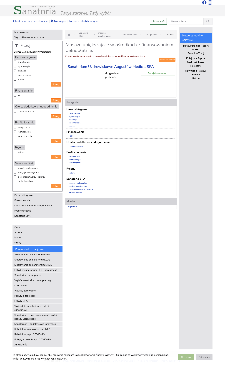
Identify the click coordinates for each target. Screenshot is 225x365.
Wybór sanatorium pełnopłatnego (33, 280)
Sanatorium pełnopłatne (27, 275)
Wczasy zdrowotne (25, 290)
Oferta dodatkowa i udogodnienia (33, 205)
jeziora (21, 152)
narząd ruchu (24, 127)
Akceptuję (186, 357)
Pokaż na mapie (167, 59)
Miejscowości (21, 32)
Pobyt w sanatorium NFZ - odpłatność (35, 270)
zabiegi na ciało (25, 181)
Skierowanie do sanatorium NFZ (32, 254)
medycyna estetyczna (28, 172)
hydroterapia (24, 66)
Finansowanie (22, 200)
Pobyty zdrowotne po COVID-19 (32, 339)
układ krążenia (25, 136)
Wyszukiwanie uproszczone (29, 37)
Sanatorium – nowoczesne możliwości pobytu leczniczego (35, 317)
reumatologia (24, 131)
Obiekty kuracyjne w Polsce (30, 21)
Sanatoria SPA (22, 216)
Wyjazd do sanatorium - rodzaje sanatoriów (32, 308)
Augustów (72, 206)
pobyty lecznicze (26, 111)
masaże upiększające (104, 34)
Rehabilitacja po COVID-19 (29, 334)
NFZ (20, 95)
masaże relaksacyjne (28, 168)
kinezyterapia (24, 75)
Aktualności (21, 344)
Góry (17, 227)
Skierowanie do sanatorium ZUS (32, 259)
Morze (17, 237)
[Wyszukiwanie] (207, 21)
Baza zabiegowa (23, 195)
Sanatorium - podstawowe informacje (35, 324)
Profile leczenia (22, 210)
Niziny (17, 242)
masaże (21, 79)
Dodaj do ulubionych (158, 73)
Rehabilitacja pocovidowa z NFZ (32, 329)
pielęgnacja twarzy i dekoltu (31, 176)
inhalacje (22, 70)
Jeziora (18, 232)
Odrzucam (204, 357)
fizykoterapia (24, 62)
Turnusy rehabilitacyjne (83, 21)
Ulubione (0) (158, 21)
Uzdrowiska (21, 285)
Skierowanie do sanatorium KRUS (33, 265)
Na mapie (58, 21)
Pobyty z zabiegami (25, 296)
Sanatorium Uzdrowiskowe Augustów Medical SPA (111, 66)
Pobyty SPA (21, 301)
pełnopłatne (151, 34)
